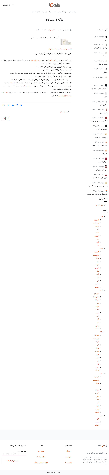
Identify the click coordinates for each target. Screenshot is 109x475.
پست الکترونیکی (14, 452)
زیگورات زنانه (103, 80)
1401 (101, 332)
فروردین (96, 220)
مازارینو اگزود (103, 104)
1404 (101, 216)
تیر (98, 229)
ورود (13, 5)
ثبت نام (5, 5)
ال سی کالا (51, 30)
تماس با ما (36, 12)
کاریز (106, 96)
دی (98, 280)
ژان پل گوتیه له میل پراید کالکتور (97, 194)
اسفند (97, 287)
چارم (106, 39)
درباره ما (44, 12)
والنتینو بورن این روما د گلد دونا (97, 186)
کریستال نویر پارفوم (101, 169)
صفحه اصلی (72, 12)
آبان (98, 242)
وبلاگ (50, 12)
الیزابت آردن (52, 60)
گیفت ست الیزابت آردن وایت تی (44, 38)
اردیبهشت (96, 223)
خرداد (97, 226)
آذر (98, 245)
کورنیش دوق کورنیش (100, 48)
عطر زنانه (12, 83)
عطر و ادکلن (99, 205)
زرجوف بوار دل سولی (101, 137)
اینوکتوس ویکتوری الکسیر (99, 88)
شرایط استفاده (40, 456)
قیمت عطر (27, 86)
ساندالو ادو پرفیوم (101, 129)
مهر (98, 239)
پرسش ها (41, 451)
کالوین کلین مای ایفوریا (100, 178)
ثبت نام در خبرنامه (12, 460)
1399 (101, 415)
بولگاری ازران (103, 113)
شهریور (97, 236)
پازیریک (105, 56)
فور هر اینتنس (102, 161)
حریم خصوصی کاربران (41, 462)
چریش (105, 72)
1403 (101, 248)
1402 (101, 290)
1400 (101, 373)
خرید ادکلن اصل (36, 60)
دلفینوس (104, 153)
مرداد (97, 232)
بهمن (97, 284)
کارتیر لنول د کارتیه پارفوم (99, 145)
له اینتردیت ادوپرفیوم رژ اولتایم (97, 121)
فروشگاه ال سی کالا (60, 12)
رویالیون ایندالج (102, 64)
